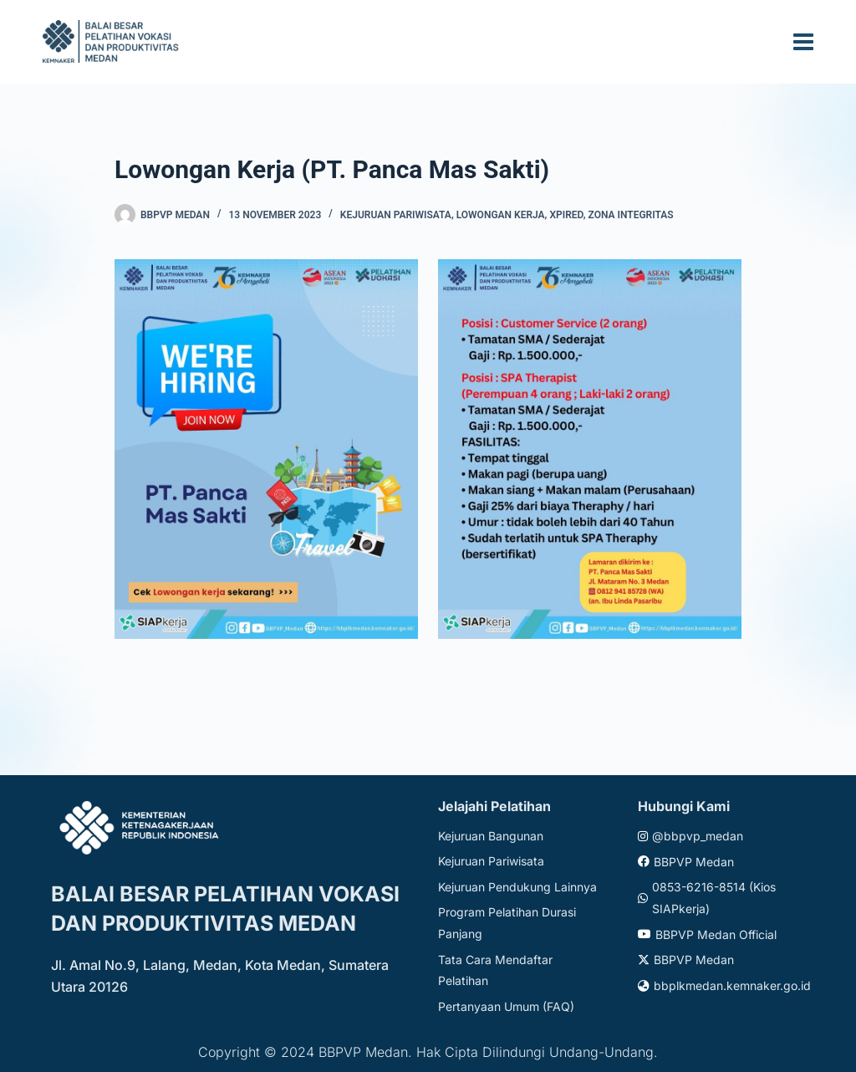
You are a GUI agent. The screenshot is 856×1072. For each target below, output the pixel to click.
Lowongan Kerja (500, 215)
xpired (566, 215)
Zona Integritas (631, 215)
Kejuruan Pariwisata (395, 215)
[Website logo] (113, 41)
